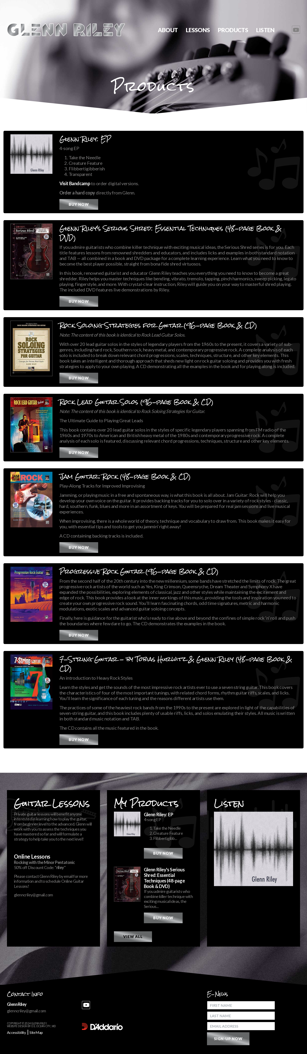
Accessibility (16, 1032)
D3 (33, 1026)
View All (133, 936)
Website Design (17, 1026)
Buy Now (79, 204)
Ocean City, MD (46, 1026)
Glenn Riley (39, 1023)
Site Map (36, 1032)
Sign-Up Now (228, 1038)
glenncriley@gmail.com (33, 894)
